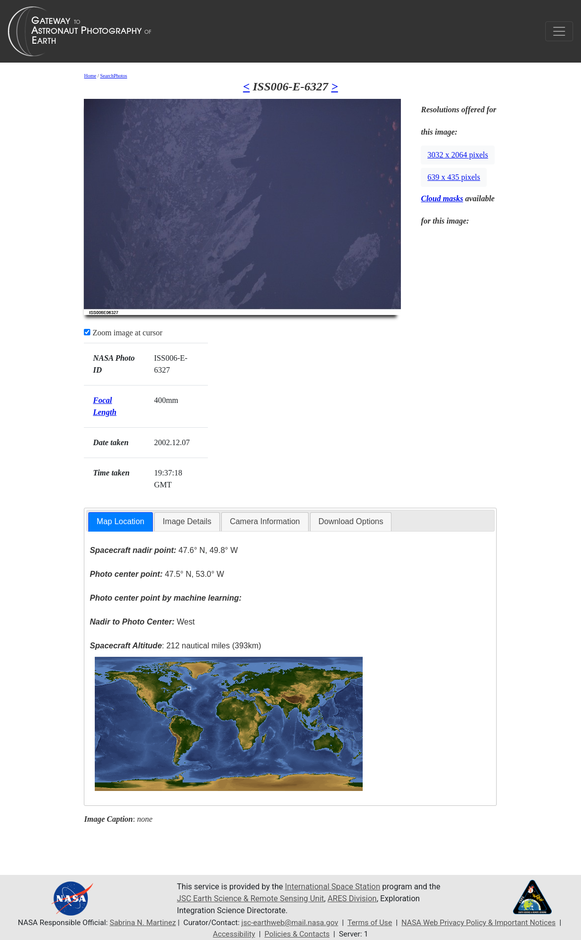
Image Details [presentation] (187, 521)
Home (90, 75)
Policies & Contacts (296, 934)
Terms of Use (369, 922)
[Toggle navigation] (559, 31)
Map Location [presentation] (120, 521)
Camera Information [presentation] (265, 521)
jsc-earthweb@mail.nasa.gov (290, 922)
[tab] (120, 522)
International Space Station (332, 886)
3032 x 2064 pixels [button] (457, 155)
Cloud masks (442, 198)
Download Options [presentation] (351, 521)
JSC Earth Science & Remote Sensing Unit (250, 898)
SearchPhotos (113, 75)
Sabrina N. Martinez (143, 922)
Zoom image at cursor (123, 332)
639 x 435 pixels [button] (453, 177)
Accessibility (234, 934)
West (142, 622)
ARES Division (352, 898)
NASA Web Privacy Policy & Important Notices (478, 922)
